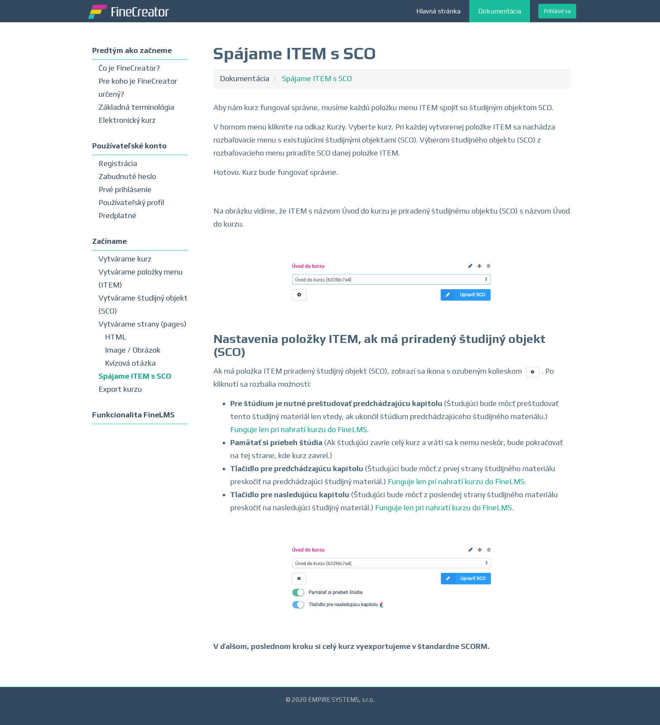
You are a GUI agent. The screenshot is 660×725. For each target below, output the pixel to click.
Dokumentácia (499, 11)
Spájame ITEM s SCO (134, 376)
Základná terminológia (136, 107)
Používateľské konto (129, 145)
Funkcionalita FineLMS (133, 414)
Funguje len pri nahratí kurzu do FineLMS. (299, 429)
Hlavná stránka (438, 11)
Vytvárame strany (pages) (142, 323)
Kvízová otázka (130, 363)
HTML (115, 336)
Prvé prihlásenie (125, 189)
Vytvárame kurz (125, 258)
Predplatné (117, 215)
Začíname (109, 241)
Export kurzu (120, 389)
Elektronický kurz (127, 120)
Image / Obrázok (132, 349)
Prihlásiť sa (557, 11)
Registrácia (117, 163)
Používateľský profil (131, 202)
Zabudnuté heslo (127, 176)
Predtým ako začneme (132, 50)
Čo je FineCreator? (129, 67)
